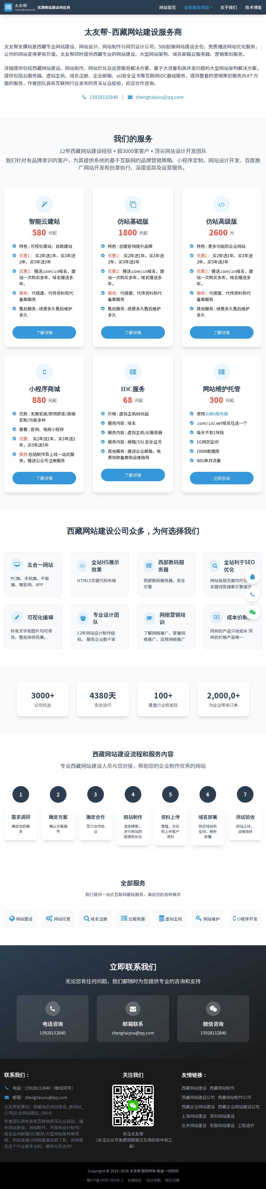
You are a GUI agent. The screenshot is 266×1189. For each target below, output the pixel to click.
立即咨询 (221, 478)
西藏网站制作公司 (234, 1097)
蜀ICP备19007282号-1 (105, 1180)
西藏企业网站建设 (198, 1106)
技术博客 (253, 7)
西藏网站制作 (222, 1088)
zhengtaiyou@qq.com (156, 96)
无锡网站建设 (222, 1125)
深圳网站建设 (222, 1116)
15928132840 (100, 96)
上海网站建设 (194, 1116)
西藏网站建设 (194, 1088)
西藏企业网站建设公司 (239, 1106)
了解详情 (44, 332)
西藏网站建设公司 (198, 1097)
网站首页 (167, 7)
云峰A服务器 (216, 413)
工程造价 (246, 1125)
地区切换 (172, 1180)
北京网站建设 (194, 1125)
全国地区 (135, 1180)
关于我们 (228, 7)
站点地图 (153, 1180)
